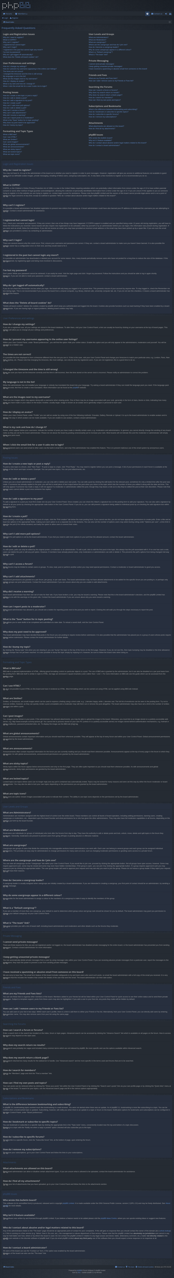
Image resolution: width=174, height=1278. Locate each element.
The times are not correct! (13, 71)
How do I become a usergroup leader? (104, 47)
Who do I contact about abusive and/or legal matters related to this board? (118, 143)
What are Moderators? (97, 40)
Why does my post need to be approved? (19, 123)
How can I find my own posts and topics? (105, 100)
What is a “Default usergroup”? (101, 52)
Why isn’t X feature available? (100, 140)
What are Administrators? (98, 37)
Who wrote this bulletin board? (100, 138)
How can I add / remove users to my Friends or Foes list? (111, 81)
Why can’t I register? (11, 42)
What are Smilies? (10, 139)
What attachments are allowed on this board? (106, 126)
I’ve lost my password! (11, 52)
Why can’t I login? (10, 47)
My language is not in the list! (14, 76)
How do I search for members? (101, 98)
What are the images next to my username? (20, 79)
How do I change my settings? (15, 66)
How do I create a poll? (12, 103)
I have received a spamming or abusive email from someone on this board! (118, 69)
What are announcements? (13, 147)
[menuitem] (147, 14)
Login (6, 18)
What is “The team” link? (98, 55)
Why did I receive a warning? (14, 115)
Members (22, 13)
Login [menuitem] (166, 14)
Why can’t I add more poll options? (16, 105)
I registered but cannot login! (14, 45)
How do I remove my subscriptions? (103, 117)
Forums (9, 13)
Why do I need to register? (13, 37)
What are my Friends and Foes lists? (103, 78)
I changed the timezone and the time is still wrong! (22, 74)
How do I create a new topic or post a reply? (20, 95)
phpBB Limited (68, 1203)
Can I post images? (10, 142)
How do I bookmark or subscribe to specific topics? (108, 112)
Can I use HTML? (10, 137)
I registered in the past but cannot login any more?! (23, 50)
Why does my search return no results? (104, 92)
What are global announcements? (16, 144)
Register (15, 18)
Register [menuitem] (170, 14)
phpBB (75, 388)
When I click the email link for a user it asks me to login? (25, 86)
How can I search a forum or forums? (103, 90)
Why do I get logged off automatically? (18, 55)
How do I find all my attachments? (102, 129)
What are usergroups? (97, 42)
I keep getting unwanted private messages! (105, 66)
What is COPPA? (9, 40)
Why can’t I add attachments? (14, 113)
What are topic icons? (11, 154)
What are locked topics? (12, 152)
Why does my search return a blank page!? (105, 95)
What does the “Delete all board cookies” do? (20, 57)
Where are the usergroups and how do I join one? (108, 45)
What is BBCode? (10, 134)
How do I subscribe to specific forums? (104, 114)
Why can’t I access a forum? (14, 110)
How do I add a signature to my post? (17, 100)
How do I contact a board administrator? (104, 145)
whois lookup (165, 1231)
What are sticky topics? (12, 149)
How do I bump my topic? (13, 125)
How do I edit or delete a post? (15, 98)
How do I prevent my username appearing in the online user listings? (30, 69)
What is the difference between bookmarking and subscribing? (113, 109)
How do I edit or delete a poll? (14, 108)
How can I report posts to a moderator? (18, 118)
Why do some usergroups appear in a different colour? (110, 50)
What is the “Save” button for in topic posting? (21, 120)
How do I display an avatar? (14, 81)
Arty (79, 1272)
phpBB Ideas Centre (109, 1218)
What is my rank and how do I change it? (19, 84)
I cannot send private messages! (101, 64)
